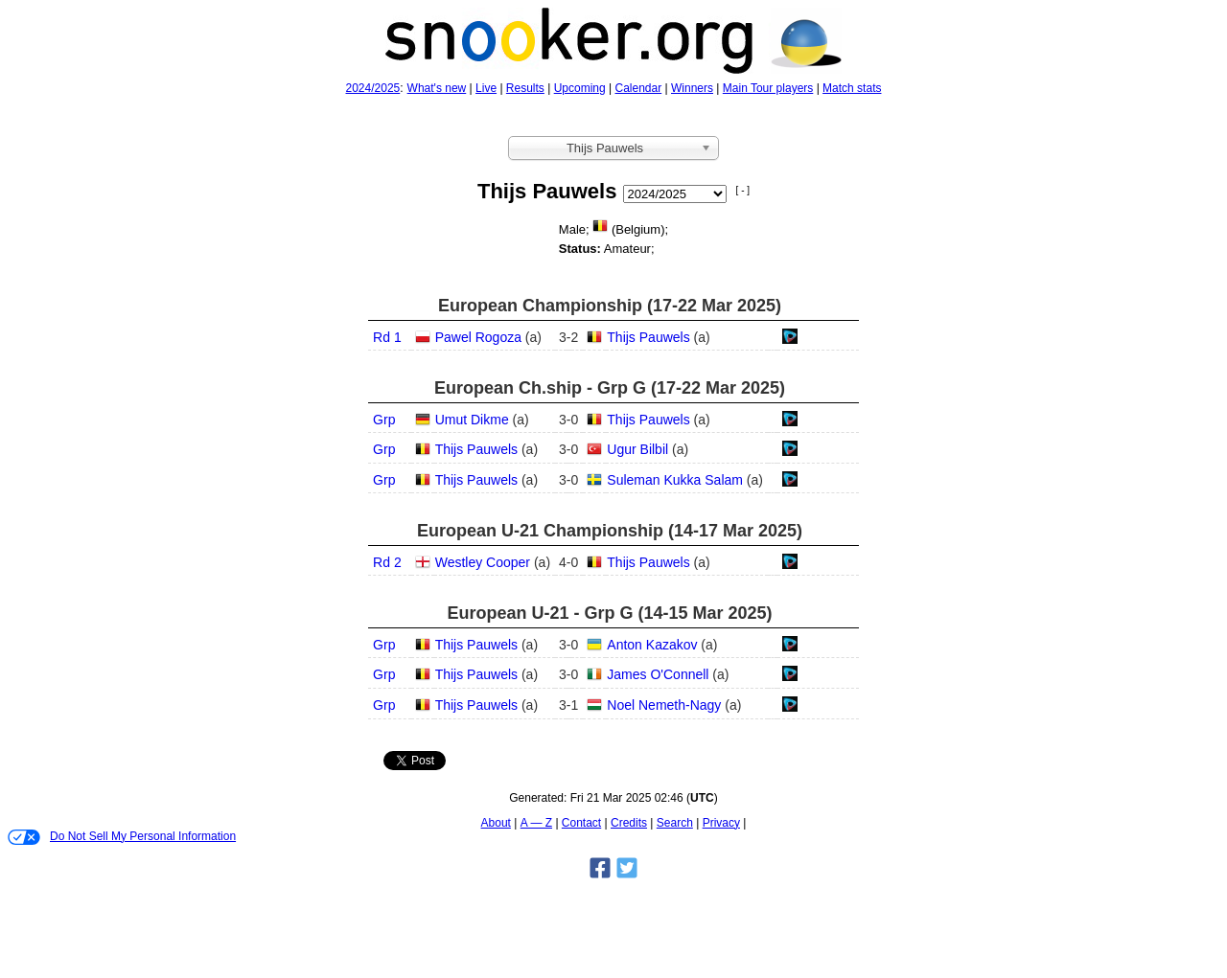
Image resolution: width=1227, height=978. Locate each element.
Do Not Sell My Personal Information (122, 837)
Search (675, 823)
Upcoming (580, 88)
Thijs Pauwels (648, 337)
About (496, 823)
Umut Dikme (472, 419)
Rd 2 (387, 562)
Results (525, 88)
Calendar (638, 88)
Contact (581, 823)
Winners (692, 88)
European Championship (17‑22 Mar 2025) (609, 305)
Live (486, 88)
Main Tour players (768, 88)
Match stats (851, 88)
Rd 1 (387, 337)
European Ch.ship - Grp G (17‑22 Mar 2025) (609, 388)
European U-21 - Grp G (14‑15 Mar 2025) (609, 613)
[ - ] (743, 190)
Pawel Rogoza (478, 337)
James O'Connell (657, 674)
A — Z (536, 823)
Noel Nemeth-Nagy (664, 705)
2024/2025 (373, 88)
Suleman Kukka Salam (675, 480)
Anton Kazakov (652, 644)
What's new (437, 88)
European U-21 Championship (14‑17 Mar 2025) (609, 530)
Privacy (721, 823)
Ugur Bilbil (637, 449)
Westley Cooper (482, 562)
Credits (629, 823)
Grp (384, 419)
